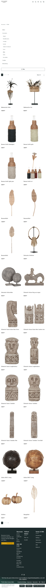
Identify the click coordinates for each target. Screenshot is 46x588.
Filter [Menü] (23, 69)
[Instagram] (24, 575)
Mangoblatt (26, 514)
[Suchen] (35, 2)
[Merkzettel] (38, 2)
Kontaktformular (20, 567)
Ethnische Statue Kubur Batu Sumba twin (34, 329)
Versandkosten (24, 578)
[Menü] (33, 2)
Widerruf (38, 547)
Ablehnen (22, 585)
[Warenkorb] (43, 2)
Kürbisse (3, 514)
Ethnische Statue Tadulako (8, 403)
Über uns (26, 537)
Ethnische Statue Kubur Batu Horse (10, 329)
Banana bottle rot (28, 181)
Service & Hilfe (40, 532)
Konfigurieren (29, 585)
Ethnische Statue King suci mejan (32, 292)
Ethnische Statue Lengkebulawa (9, 366)
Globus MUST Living (6, 477)
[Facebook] (22, 575)
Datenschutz (38, 542)
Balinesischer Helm (5, 107)
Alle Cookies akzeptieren (39, 585)
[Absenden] (13, 543)
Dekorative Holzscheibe (7, 292)
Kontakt (26, 540)
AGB (37, 545)
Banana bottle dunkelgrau (8, 144)
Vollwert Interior (26, 533)
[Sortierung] (40, 75)
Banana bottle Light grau (7, 181)
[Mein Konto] (41, 2)
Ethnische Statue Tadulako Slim (9, 440)
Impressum (38, 540)
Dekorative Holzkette (29, 255)
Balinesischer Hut (28, 107)
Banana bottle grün (29, 144)
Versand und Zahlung (38, 536)
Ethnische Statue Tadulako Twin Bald (33, 440)
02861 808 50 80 (19, 545)
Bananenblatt (4, 218)
